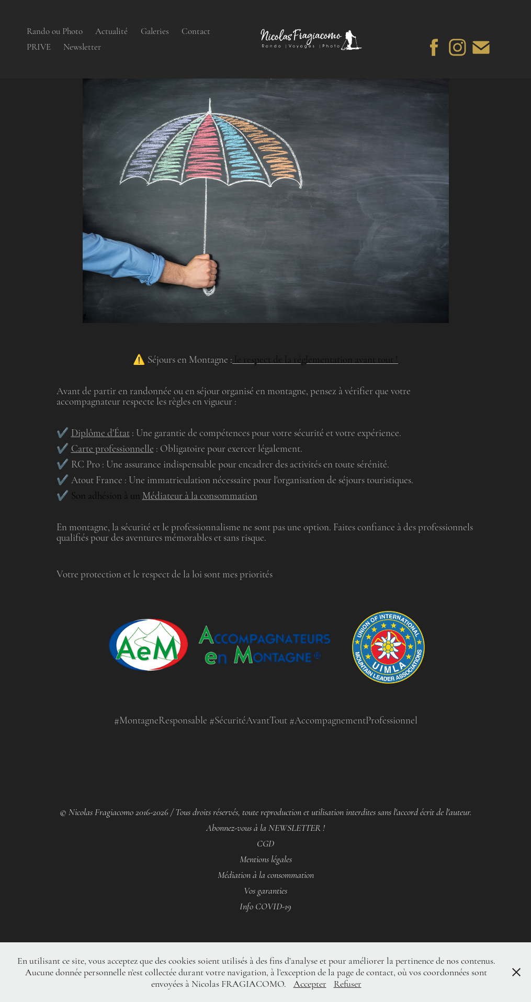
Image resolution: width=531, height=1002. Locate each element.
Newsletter (82, 46)
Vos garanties (265, 890)
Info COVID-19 (265, 906)
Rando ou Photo (55, 31)
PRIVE (39, 46)
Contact (196, 31)
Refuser (347, 983)
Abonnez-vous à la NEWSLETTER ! (265, 827)
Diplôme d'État (100, 433)
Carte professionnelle (112, 448)
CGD (265, 843)
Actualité (111, 31)
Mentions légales (266, 859)
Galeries (155, 31)
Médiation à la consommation (266, 875)
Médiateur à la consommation (199, 495)
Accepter (309, 983)
